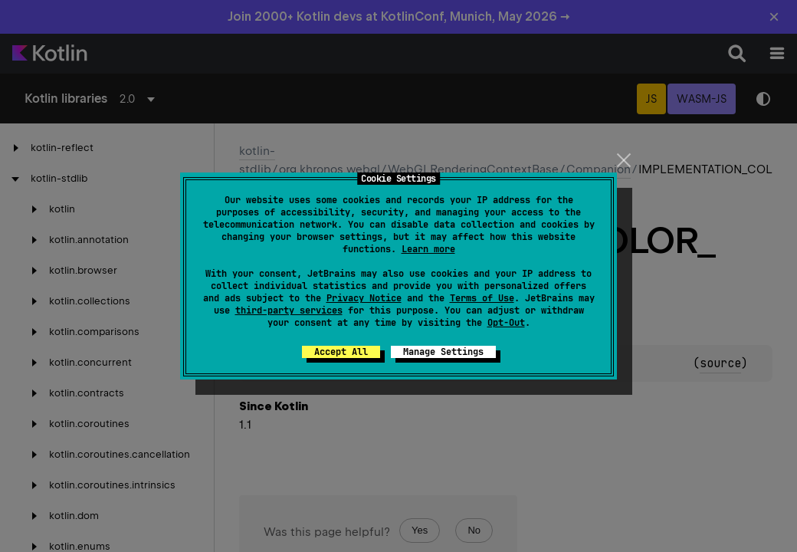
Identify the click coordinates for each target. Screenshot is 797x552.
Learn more (428, 249)
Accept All (341, 352)
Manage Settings (443, 352)
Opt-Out (506, 323)
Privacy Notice (364, 298)
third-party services (289, 310)
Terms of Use (482, 298)
